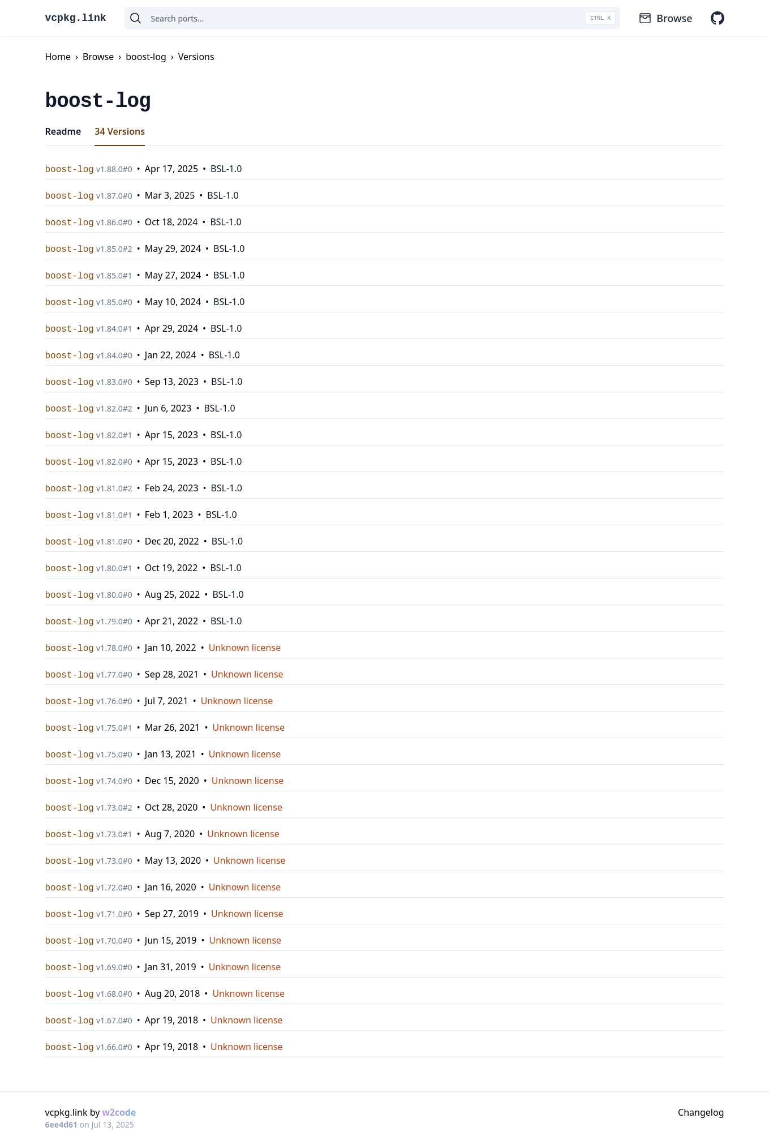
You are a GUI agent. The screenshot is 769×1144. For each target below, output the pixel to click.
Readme (63, 131)
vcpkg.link (75, 18)
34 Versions (119, 131)
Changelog (701, 1112)
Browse (665, 18)
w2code (119, 1112)
